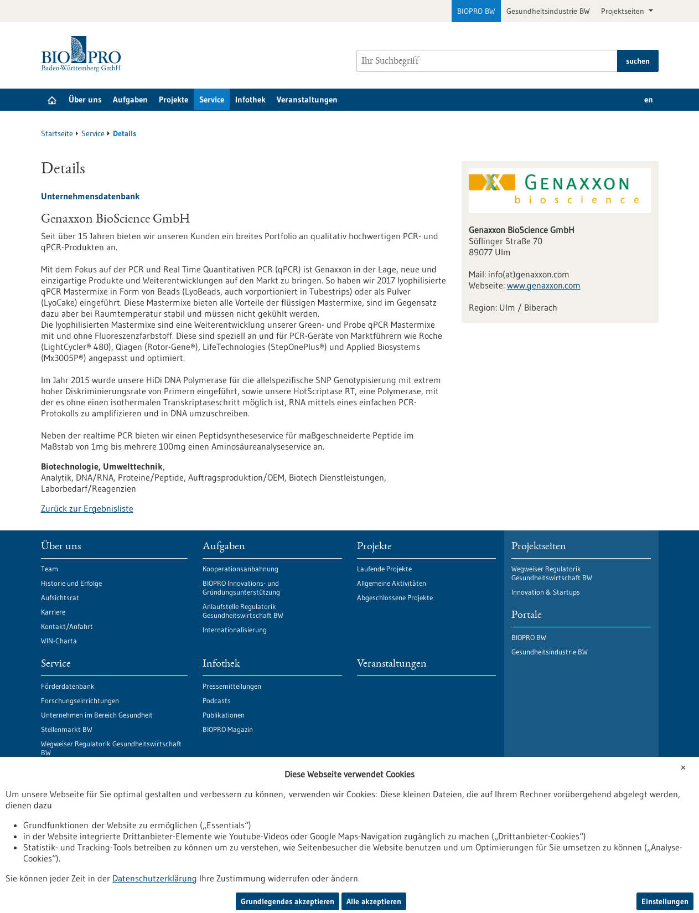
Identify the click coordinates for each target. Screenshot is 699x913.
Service (211, 99)
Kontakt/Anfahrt (67, 626)
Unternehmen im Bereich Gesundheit (97, 714)
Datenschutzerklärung (78, 872)
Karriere (53, 611)
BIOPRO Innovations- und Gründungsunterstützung (241, 587)
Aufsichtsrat (60, 597)
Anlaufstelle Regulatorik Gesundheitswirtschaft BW (243, 611)
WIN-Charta (59, 640)
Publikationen (224, 714)
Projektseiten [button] (623, 11)
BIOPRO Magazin (228, 729)
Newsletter (57, 781)
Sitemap (320, 872)
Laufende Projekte (384, 568)
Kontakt (366, 872)
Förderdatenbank (68, 686)
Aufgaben (130, 99)
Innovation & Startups (545, 591)
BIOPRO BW (476, 11)
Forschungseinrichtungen (80, 700)
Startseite (57, 133)
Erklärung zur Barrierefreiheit (182, 872)
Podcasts (217, 700)
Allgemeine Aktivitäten (391, 583)
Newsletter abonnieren (195, 837)
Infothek (250, 99)
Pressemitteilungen (232, 686)
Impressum (269, 872)
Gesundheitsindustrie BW (548, 11)
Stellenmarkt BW (66, 729)
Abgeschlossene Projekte (395, 597)
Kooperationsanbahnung (240, 568)
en (648, 99)
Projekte (173, 99)
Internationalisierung (235, 629)
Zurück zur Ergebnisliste (87, 508)
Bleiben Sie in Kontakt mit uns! (87, 766)
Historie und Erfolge (71, 583)
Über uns (85, 99)
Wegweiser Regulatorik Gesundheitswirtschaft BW (111, 748)
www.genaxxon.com (544, 285)
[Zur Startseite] (84, 54)
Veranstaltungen (307, 99)
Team (49, 568)
